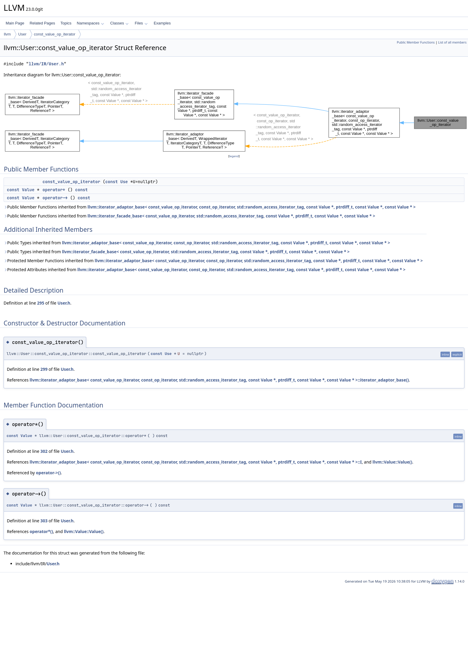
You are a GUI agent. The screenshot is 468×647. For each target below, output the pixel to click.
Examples (162, 23)
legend (234, 156)
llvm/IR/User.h (46, 64)
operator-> (55, 197)
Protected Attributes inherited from (205, 269)
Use (124, 181)
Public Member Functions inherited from (210, 207)
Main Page (15, 23)
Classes (119, 23)
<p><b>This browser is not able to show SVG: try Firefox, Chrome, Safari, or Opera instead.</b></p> (236, 115)
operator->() (48, 472)
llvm (7, 34)
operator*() (41, 531)
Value (28, 189)
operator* (54, 189)
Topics (65, 23)
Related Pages (42, 23)
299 (43, 369)
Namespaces (90, 23)
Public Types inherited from (197, 242)
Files (141, 23)
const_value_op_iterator (55, 34)
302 (43, 451)
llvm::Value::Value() (392, 462)
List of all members (452, 42)
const (111, 181)
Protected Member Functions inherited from (213, 260)
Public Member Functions (416, 42)
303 (43, 521)
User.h (63, 303)
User (22, 34)
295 (40, 303)
